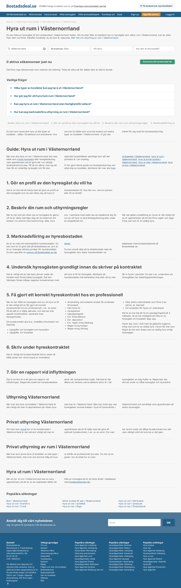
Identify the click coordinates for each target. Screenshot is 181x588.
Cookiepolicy (46, 559)
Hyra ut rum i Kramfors (18, 503)
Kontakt (44, 548)
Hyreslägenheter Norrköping (121, 570)
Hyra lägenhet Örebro (84, 561)
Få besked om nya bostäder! (157, 6)
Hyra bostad (50, 14)
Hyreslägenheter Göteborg (120, 564)
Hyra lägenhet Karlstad (85, 567)
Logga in (170, 14)
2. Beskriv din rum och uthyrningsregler (125, 123)
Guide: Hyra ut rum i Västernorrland (28, 123)
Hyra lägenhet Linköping (85, 545)
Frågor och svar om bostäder (53, 567)
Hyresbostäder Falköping (154, 553)
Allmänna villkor (47, 550)
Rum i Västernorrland (17, 501)
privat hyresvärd (25, 159)
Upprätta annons (151, 14)
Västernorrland (69, 22)
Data (119, 14)
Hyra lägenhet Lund (83, 556)
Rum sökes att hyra (51, 22)
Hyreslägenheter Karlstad (120, 545)
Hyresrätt (147, 564)
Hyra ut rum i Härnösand (131, 501)
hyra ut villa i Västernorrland (152, 162)
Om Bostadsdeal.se (16, 14)
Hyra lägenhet (149, 570)
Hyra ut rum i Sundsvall (130, 503)
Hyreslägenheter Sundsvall (121, 553)
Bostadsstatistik (48, 572)
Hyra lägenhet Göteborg (153, 550)
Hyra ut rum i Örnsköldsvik (132, 506)
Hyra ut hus (148, 556)
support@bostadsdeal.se (17, 550)
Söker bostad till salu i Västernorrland (81, 501)
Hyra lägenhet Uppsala (119, 559)
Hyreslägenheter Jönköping (121, 556)
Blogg (43, 564)
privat (23, 429)
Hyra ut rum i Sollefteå (73, 503)
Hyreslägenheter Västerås (154, 561)
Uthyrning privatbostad (85, 553)
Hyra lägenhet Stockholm (154, 567)
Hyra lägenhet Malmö (152, 559)
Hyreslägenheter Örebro (119, 548)
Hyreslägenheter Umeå (85, 559)
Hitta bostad (35, 14)
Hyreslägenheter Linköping (121, 550)
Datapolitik (45, 556)
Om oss (44, 545)
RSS (42, 580)
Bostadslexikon (47, 570)
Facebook (7, 583)
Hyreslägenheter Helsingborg (122, 567)
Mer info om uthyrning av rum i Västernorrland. (95, 37)
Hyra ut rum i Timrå (16, 506)
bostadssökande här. (79, 482)
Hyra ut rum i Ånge (72, 506)
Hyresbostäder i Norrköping (121, 561)
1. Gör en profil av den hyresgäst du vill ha (75, 123)
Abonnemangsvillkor (50, 553)
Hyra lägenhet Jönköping (86, 548)
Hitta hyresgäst (68, 14)
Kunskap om (108, 14)
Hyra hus (147, 548)
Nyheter (44, 561)
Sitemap (44, 578)
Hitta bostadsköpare (88, 14)
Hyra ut (9, 22)
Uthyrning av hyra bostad (27, 22)
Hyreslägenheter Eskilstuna (87, 564)
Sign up (135, 14)
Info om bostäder (48, 575)
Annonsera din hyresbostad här (157, 62)
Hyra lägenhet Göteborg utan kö (89, 570)
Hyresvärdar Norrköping (85, 550)
